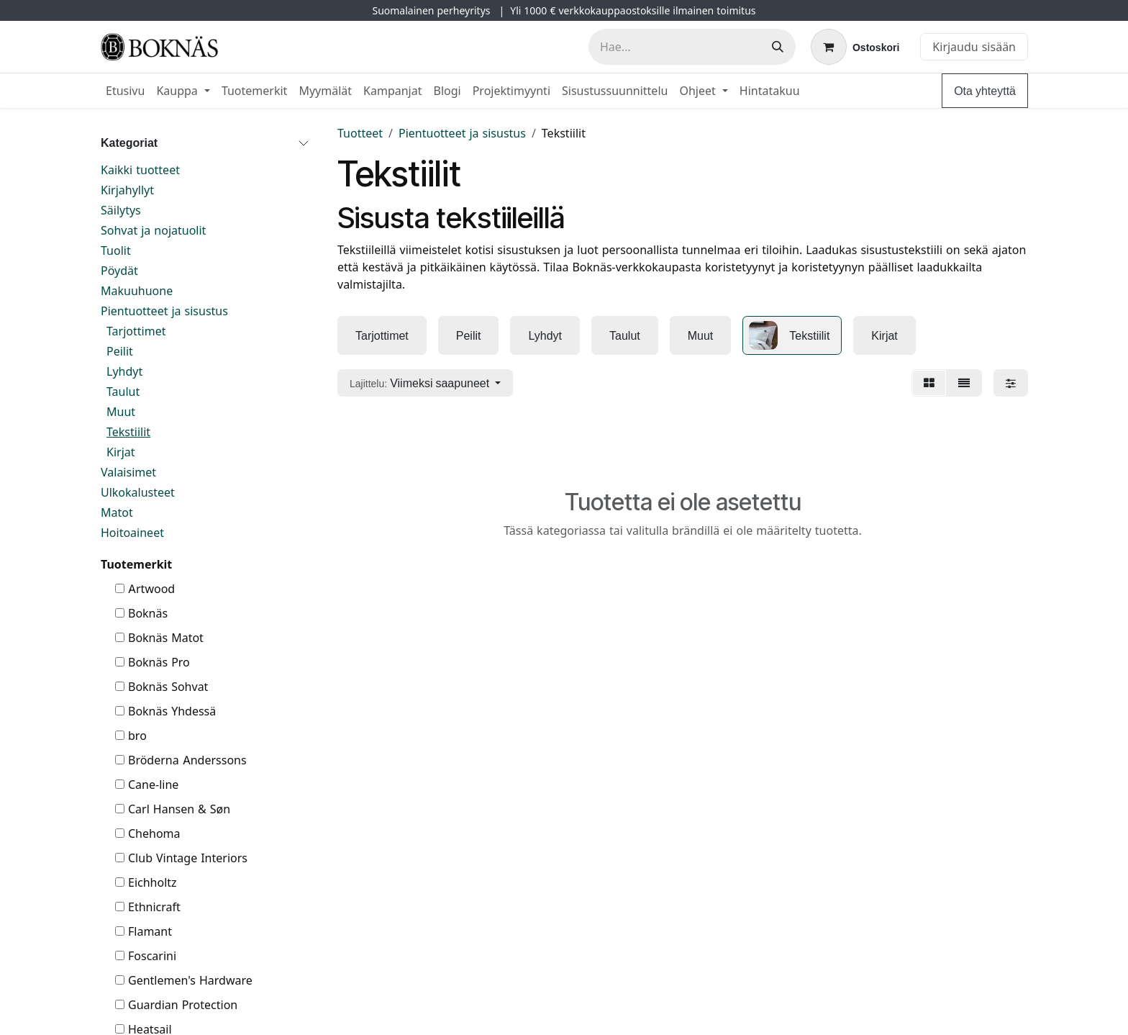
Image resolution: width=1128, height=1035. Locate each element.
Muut (120, 411)
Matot (117, 512)
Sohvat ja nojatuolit (153, 230)
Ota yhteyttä (985, 90)
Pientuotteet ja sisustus (164, 311)
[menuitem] (125, 90)
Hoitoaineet (132, 532)
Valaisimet (128, 472)
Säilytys (121, 210)
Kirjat (120, 452)
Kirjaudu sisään (974, 47)
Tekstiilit (128, 432)
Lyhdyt (124, 371)
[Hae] (778, 47)
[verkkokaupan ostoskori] (855, 47)
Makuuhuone (137, 291)
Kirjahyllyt (127, 190)
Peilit (119, 351)
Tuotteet (360, 133)
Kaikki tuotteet (140, 170)
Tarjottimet (135, 331)
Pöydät (119, 270)
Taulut (123, 391)
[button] (425, 383)
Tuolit (116, 250)
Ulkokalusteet (138, 492)
